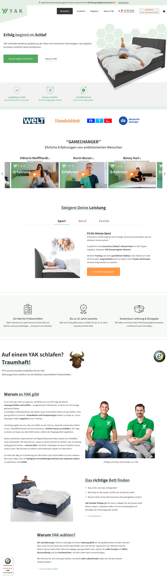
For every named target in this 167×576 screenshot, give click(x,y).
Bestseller (64, 11)
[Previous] (2, 173)
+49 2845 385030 (127, 10)
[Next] (164, 173)
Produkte (81, 11)
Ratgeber (95, 11)
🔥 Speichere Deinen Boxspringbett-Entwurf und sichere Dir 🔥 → (83, 2)
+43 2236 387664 (127, 12)
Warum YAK (109, 11)
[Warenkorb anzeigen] (164, 11)
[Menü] (11, 558)
